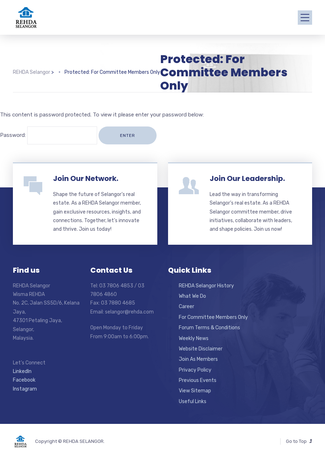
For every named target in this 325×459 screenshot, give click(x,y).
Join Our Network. (85, 178)
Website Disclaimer (201, 349)
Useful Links (192, 401)
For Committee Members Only (213, 317)
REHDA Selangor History (206, 286)
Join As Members (198, 359)
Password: (48, 135)
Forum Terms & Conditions (209, 328)
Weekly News (194, 338)
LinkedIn (22, 371)
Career (186, 306)
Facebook (24, 380)
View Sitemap (195, 391)
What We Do (192, 296)
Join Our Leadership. (247, 178)
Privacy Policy (195, 370)
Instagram (25, 389)
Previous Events (197, 380)
